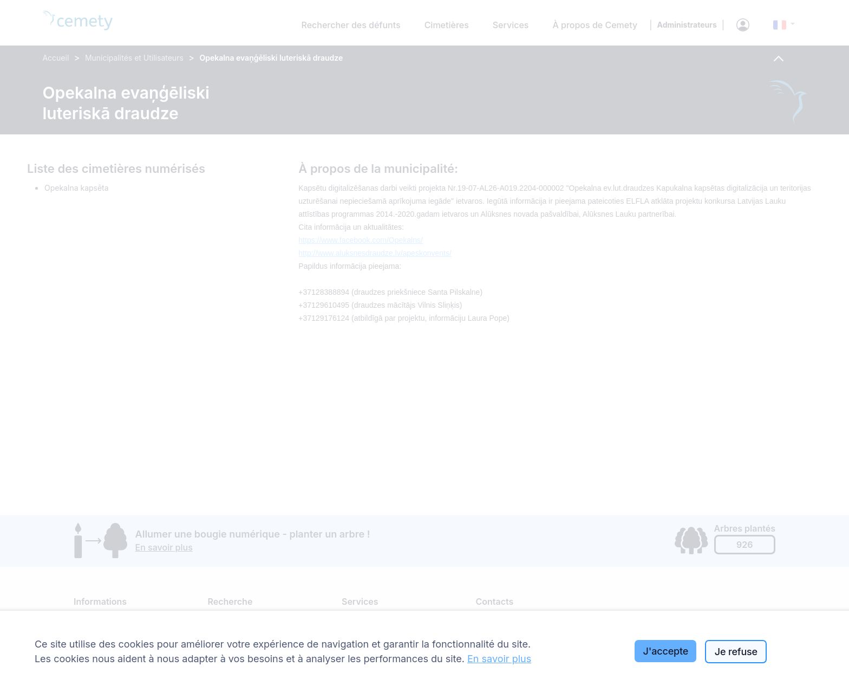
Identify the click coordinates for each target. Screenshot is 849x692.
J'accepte (666, 651)
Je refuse (736, 651)
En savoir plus (499, 658)
